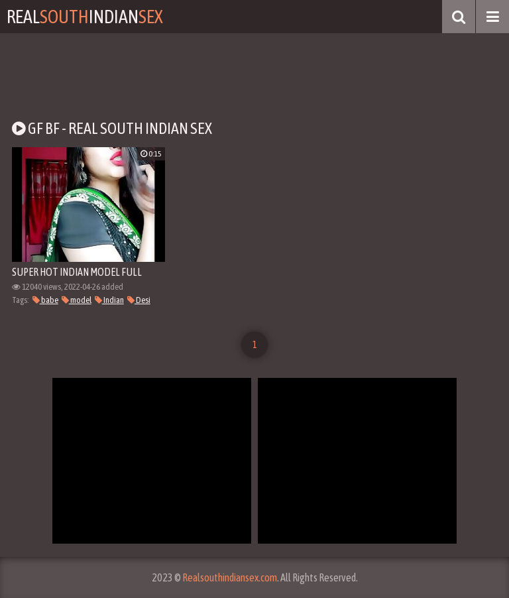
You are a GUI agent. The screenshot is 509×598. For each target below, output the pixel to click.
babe (45, 300)
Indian (109, 300)
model (76, 300)
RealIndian (85, 16)
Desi (138, 300)
